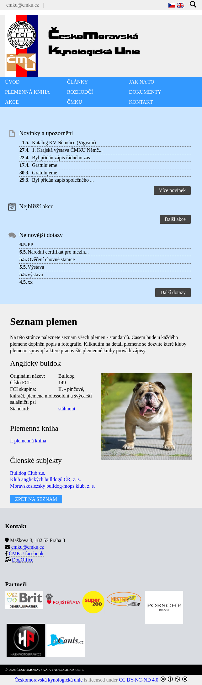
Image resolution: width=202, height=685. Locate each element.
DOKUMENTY (145, 92)
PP (30, 244)
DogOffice (22, 559)
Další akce (175, 219)
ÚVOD (12, 82)
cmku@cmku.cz (22, 5)
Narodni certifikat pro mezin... (58, 252)
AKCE (12, 102)
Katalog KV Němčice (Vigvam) (64, 142)
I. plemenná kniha (28, 440)
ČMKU (74, 102)
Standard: (19, 408)
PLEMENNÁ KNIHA (27, 92)
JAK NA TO (141, 82)
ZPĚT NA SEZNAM (36, 499)
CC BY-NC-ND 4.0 (138, 679)
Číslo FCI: (20, 382)
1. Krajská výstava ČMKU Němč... (67, 150)
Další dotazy (172, 292)
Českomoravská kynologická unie (49, 679)
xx (30, 282)
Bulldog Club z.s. (27, 473)
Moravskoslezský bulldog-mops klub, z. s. (52, 486)
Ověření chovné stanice (51, 259)
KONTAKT (141, 102)
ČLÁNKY (77, 82)
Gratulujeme (44, 165)
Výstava (36, 267)
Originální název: (27, 376)
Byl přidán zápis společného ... (63, 180)
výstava (35, 274)
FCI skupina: (23, 389)
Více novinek (172, 190)
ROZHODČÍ (80, 92)
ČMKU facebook (26, 553)
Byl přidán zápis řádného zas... (63, 157)
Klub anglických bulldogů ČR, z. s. (45, 479)
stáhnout (66, 408)
